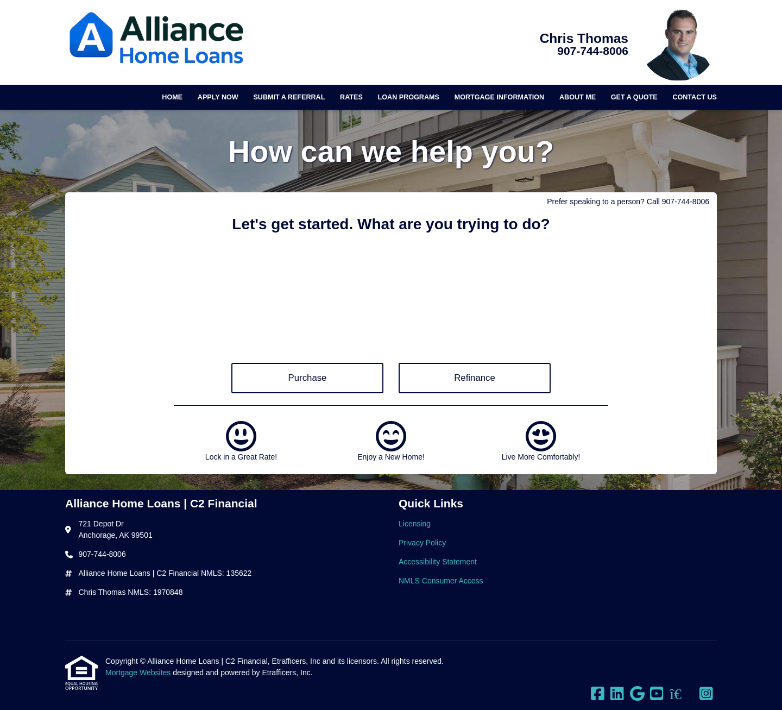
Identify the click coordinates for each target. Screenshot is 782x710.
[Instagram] (706, 694)
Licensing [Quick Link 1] (415, 523)
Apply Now (218, 97)
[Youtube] (657, 694)
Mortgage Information (500, 97)
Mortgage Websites (139, 672)
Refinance (474, 378)
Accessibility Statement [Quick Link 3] (438, 561)
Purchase (307, 378)
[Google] (637, 694)
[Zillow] (681, 694)
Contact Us (694, 97)
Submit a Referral (289, 97)
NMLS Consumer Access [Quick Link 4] (441, 580)
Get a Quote (634, 97)
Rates (351, 97)
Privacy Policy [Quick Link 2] (422, 542)
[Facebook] (597, 694)
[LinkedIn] (617, 694)
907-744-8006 (592, 51)
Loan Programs (408, 97)
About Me (577, 97)
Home (172, 97)
